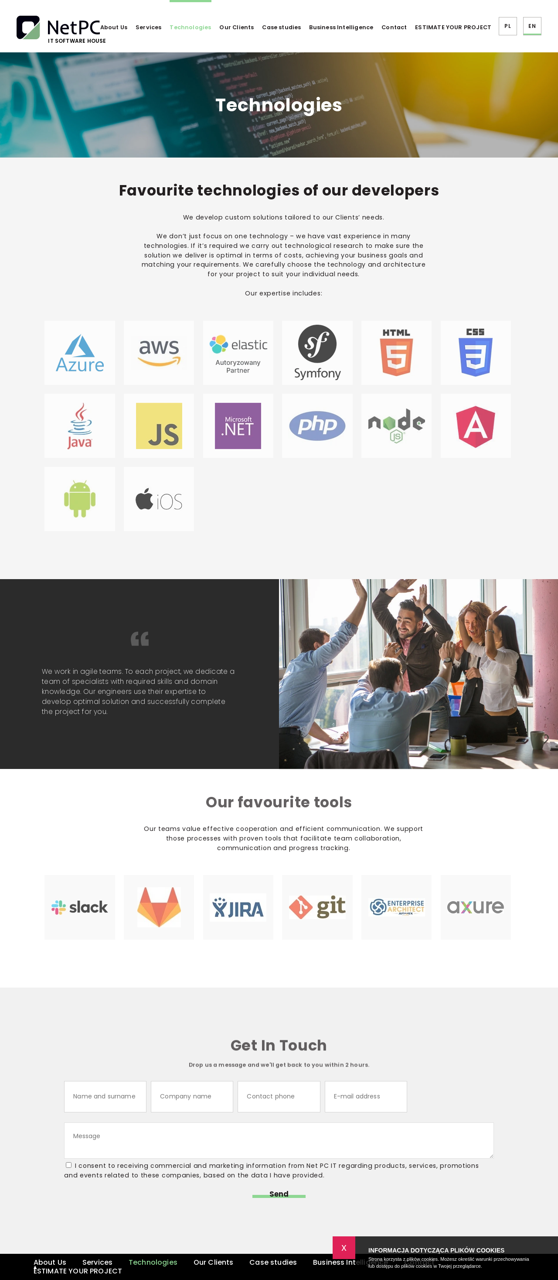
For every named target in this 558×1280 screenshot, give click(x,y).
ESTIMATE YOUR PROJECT (453, 27)
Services (148, 27)
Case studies (281, 27)
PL (507, 26)
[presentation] (471, 1097)
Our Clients (236, 27)
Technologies (190, 27)
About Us (113, 27)
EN (531, 26)
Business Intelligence (341, 27)
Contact (394, 27)
